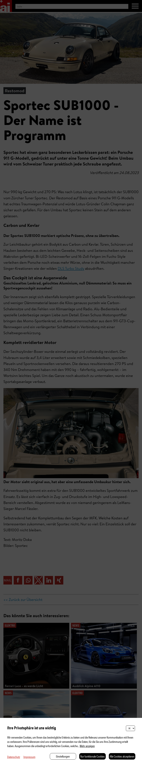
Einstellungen (63, 756)
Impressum (29, 757)
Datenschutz (13, 757)
